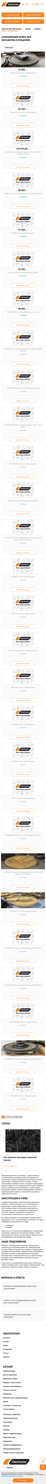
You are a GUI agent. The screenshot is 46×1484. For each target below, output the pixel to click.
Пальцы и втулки (9, 1390)
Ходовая (6, 1430)
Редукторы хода (9, 1437)
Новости (6, 1357)
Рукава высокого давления (13, 1453)
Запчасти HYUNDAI (12, 21)
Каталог (28, 29)
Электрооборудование (11, 1449)
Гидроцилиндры (9, 1371)
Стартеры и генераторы (12, 1405)
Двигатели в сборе (10, 1379)
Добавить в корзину (23, 86)
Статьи (5, 1353)
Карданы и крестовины (12, 1382)
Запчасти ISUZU (33, 21)
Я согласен (23, 1480)
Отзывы (6, 1341)
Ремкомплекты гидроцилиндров (15, 1398)
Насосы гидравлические (12, 1433)
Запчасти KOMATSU (33, 15)
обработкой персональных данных (12, 1476)
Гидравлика (7, 1441)
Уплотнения (7, 1422)
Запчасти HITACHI (12, 15)
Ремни (5, 1402)
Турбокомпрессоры (10, 1418)
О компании (7, 1349)
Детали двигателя (10, 1375)
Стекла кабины (9, 1409)
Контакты (6, 1338)
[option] (23, 1148)
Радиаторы (7, 1394)
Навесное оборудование (12, 1445)
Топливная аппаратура (11, 1414)
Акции (5, 1345)
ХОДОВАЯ (37, 29)
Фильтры (6, 1426)
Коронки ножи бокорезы (12, 1386)
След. (16, 1117)
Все (20, 1117)
